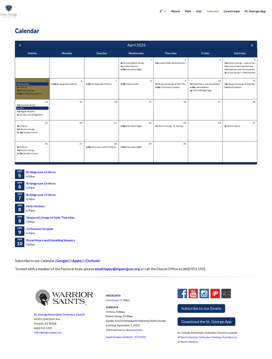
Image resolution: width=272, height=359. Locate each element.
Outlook (92, 261)
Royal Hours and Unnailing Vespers (208, 84)
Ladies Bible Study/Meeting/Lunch (174, 63)
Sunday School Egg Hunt (30, 114)
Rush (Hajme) (233, 87)
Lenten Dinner (129, 66)
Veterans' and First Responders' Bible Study (110, 147)
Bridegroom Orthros (29, 93)
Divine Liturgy (25, 90)
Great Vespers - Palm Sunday (239, 72)
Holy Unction (130, 84)
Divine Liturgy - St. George (169, 126)
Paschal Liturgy (26, 105)
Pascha (20, 108)
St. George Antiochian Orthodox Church (59, 314)
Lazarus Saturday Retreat (238, 66)
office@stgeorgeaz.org (47, 332)
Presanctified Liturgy (132, 63)
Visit (188, 11)
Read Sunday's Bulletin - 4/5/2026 (126, 337)
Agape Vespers (26, 111)
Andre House (232, 126)
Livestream (232, 11)
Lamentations (199, 87)
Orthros (22, 87)
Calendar (212, 11)
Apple (76, 261)
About (175, 11)
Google (62, 261)
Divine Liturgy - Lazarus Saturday (242, 63)
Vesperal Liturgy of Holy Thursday (173, 84)
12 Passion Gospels (167, 87)
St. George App (255, 11)
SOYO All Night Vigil (201, 90)
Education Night (131, 69)
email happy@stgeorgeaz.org (117, 269)
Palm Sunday (23, 84)
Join (199, 11)
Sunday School (27, 132)
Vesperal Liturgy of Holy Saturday (242, 84)
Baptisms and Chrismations (239, 69)
